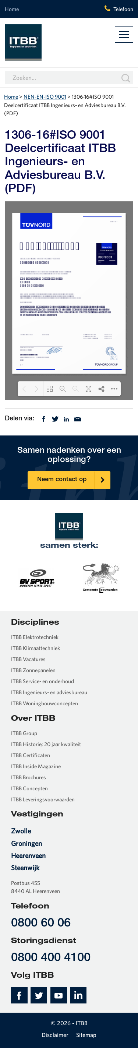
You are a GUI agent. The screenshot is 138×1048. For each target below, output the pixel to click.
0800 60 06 (41, 924)
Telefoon (123, 9)
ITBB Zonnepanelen (33, 670)
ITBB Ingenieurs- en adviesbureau (49, 692)
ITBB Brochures (28, 777)
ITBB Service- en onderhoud (42, 681)
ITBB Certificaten (30, 755)
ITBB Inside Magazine (36, 766)
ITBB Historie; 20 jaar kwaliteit (46, 744)
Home (12, 9)
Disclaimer (55, 1034)
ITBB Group (24, 733)
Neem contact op (73, 480)
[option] (69, 577)
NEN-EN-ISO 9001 (45, 96)
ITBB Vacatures (28, 659)
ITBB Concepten (29, 788)
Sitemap (86, 1034)
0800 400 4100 (51, 958)
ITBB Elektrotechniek (35, 637)
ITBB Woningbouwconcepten (44, 703)
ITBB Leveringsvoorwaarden (43, 799)
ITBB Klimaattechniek (35, 648)
